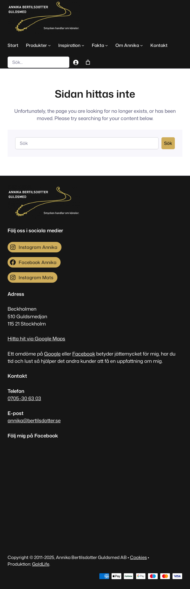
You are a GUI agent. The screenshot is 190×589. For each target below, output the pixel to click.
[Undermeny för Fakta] (106, 45)
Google (52, 353)
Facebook (83, 353)
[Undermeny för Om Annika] (141, 45)
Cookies (138, 557)
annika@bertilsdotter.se (34, 420)
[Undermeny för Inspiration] (83, 45)
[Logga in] (75, 62)
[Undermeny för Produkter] (49, 45)
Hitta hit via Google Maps (36, 338)
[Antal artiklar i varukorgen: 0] (88, 62)
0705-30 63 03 (24, 398)
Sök (168, 143)
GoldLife (40, 564)
